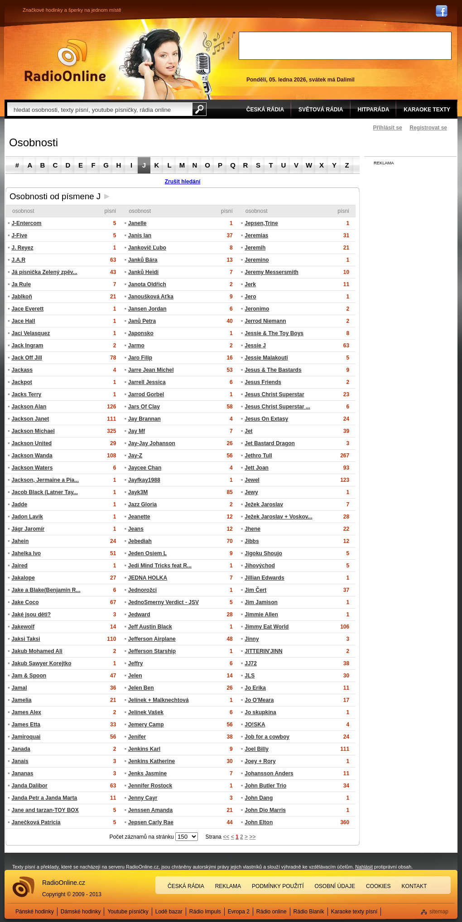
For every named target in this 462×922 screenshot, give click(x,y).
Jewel (252, 480)
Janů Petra (142, 321)
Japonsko (141, 333)
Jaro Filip (140, 358)
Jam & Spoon (28, 675)
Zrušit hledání (183, 181)
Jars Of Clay (144, 406)
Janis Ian (139, 235)
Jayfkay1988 (144, 480)
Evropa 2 (239, 911)
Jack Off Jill (26, 358)
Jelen (135, 675)
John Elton (259, 822)
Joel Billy (257, 749)
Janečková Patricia (35, 822)
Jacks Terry (26, 394)
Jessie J (255, 345)
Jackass (22, 370)
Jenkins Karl (144, 749)
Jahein (20, 541)
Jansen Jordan (147, 309)
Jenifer (137, 737)
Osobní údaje (335, 886)
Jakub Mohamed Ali (36, 651)
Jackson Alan (28, 406)
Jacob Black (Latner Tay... (44, 492)
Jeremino (257, 260)
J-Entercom (26, 223)
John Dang (259, 798)
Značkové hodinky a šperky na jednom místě (72, 10)
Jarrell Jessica (147, 382)
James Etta (25, 724)
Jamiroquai (25, 737)
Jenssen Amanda (150, 810)
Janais (19, 761)
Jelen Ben (141, 688)
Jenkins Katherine (151, 761)
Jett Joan (257, 468)
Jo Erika (255, 688)
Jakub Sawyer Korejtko (41, 663)
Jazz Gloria (142, 504)
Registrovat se (428, 128)
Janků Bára (143, 260)
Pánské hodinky (34, 911)
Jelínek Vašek (146, 712)
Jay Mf (136, 431)
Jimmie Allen (261, 614)
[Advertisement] (345, 45)
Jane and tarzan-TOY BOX (44, 810)
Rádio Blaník (309, 911)
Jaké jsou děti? (31, 614)
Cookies (378, 886)
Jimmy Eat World (267, 627)
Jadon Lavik (27, 517)
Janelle (137, 223)
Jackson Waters (32, 468)
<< (226, 837)
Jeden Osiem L (147, 553)
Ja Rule (21, 284)
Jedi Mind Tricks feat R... (160, 565)
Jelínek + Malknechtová (158, 700)
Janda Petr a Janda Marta (44, 798)
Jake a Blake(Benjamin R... (45, 590)
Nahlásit (364, 866)
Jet (248, 431)
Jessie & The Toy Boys (274, 333)
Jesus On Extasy (266, 419)
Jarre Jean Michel (151, 370)
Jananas (22, 773)
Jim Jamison (261, 602)
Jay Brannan (144, 419)
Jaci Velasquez (30, 333)
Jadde (19, 504)
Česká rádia (186, 886)
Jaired (19, 565)
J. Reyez (22, 248)
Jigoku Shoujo (263, 553)
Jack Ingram (27, 345)
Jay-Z (135, 455)
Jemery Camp (146, 724)
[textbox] (99, 109)
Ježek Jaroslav (264, 504)
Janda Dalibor (29, 786)
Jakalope (22, 578)
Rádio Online (65, 60)
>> (252, 837)
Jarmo (136, 345)
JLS (250, 675)
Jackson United (31, 443)
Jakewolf (22, 627)
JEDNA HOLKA (147, 578)
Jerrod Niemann (265, 321)
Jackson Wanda (31, 455)
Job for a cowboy (267, 737)
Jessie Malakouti (266, 358)
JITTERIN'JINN (264, 651)
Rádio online (271, 911)
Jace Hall (23, 321)
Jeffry (135, 663)
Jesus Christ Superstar (274, 394)
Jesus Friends (263, 382)
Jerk (250, 284)
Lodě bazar (169, 911)
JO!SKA (255, 724)
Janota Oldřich (147, 284)
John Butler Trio (265, 786)
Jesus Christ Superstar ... (277, 406)
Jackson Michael (32, 431)
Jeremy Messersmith (271, 272)
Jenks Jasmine (147, 773)
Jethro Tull (258, 455)
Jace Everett (27, 309)
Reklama (228, 886)
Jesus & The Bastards (273, 370)
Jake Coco (24, 602)
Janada (20, 749)
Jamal (19, 688)
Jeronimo (257, 309)
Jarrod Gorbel (146, 394)
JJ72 (251, 663)
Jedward (139, 614)
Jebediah (140, 541)
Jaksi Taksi (25, 639)
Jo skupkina (260, 712)
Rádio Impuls (205, 911)
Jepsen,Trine (261, 223)
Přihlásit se (387, 128)
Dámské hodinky (81, 911)
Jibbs (252, 541)
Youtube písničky (127, 911)
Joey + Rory (260, 761)
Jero (250, 296)
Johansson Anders (269, 773)
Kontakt (414, 886)
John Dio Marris (265, 810)
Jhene (252, 529)
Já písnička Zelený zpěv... (44, 272)
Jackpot (21, 382)
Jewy (251, 492)
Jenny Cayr (143, 798)
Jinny (252, 639)
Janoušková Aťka (150, 296)
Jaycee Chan (144, 468)
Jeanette (139, 517)
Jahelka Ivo (26, 553)
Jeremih (255, 248)
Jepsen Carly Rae (150, 822)
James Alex (26, 712)
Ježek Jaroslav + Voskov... (278, 517)
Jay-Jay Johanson (151, 443)
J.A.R (18, 260)
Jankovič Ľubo (147, 248)
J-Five (19, 235)
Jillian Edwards (264, 578)
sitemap (438, 911)
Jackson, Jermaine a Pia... (45, 480)
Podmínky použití (277, 886)
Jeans (136, 529)
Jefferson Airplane (152, 639)
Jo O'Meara (259, 700)
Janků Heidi (143, 272)
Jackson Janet (30, 419)
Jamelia (21, 700)
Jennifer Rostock (150, 786)
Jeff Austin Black (150, 627)
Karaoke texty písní (354, 911)
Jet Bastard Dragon (270, 443)
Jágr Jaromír (27, 529)
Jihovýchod (260, 565)
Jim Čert (255, 590)
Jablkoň (21, 296)
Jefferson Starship (152, 651)
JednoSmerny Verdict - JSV (163, 602)
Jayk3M (138, 492)
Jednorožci (142, 590)
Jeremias (256, 235)
